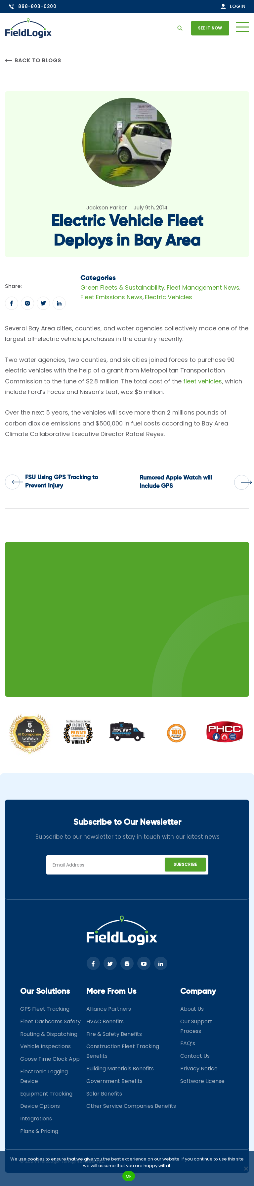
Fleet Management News (203, 287)
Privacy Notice (199, 1068)
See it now (210, 28)
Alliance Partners (108, 1009)
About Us (192, 1009)
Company (198, 991)
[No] (245, 1168)
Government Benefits (114, 1081)
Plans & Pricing (39, 1131)
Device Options (40, 1106)
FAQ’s (187, 1043)
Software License (202, 1081)
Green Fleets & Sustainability (122, 287)
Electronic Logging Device (44, 1076)
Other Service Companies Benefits (131, 1106)
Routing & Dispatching (48, 1034)
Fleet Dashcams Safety (50, 1021)
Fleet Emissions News (111, 297)
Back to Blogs (33, 60)
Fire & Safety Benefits (114, 1034)
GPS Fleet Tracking (44, 1009)
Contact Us (195, 1056)
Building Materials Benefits (120, 1068)
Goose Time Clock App (50, 1059)
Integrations (36, 1118)
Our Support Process (196, 1026)
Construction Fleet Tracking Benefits (122, 1051)
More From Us (111, 991)
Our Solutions (45, 991)
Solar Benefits (104, 1094)
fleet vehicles (202, 381)
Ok (128, 1176)
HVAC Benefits (105, 1021)
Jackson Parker (106, 207)
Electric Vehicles (168, 297)
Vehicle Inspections (45, 1046)
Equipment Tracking (46, 1094)
